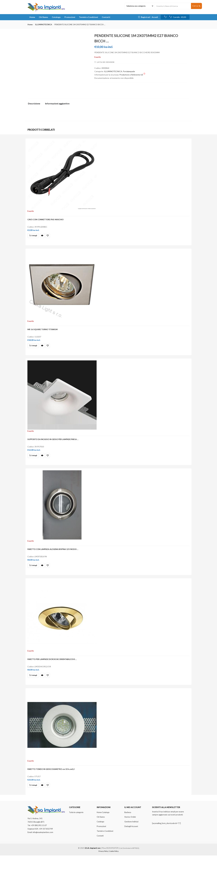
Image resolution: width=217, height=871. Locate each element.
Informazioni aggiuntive (57, 103)
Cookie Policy (114, 867)
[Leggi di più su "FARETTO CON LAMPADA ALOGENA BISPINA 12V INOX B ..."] (34, 574)
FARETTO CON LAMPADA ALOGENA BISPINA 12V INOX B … (54, 558)
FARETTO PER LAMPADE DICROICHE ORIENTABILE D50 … (53, 671)
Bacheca (127, 828)
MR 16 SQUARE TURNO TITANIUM (44, 333)
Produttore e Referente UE (132, 74)
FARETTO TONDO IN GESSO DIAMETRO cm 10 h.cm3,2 (52, 783)
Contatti (106, 17)
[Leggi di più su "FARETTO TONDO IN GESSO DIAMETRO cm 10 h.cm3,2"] (34, 799)
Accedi (155, 17)
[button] (179, 17)
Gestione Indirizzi (131, 837)
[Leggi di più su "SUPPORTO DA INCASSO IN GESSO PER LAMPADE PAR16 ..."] (34, 461)
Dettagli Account (131, 842)
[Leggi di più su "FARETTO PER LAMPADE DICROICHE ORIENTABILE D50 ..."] (34, 686)
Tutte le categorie (76, 828)
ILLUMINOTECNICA (43, 24)
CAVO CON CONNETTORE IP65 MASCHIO (47, 221)
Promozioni (69, 17)
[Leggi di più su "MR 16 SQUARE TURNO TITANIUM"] (34, 349)
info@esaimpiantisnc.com (43, 848)
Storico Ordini (130, 832)
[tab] (35, 104)
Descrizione (34, 103)
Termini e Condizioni (88, 17)
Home (32, 17)
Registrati (145, 17)
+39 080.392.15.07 (39, 841)
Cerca (196, 6)
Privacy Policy (103, 867)
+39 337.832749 (46, 844)
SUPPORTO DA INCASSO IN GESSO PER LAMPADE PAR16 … (54, 446)
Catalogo (56, 17)
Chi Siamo (43, 17)
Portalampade (129, 71)
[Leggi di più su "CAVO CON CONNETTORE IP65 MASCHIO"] (34, 236)
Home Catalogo (103, 828)
